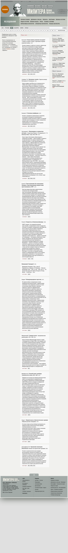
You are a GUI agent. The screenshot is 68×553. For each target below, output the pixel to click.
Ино (12, 28)
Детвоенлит (38, 485)
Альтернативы (38, 484)
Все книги (25, 484)
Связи (21, 28)
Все (3, 28)
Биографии (53, 484)
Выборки (16, 28)
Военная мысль (54, 487)
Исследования (10, 21)
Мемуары (63, 482)
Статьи (26, 28)
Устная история (38, 487)
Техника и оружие (58, 489)
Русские (7, 28)
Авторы (37, 480)
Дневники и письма (55, 482)
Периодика (37, 482)
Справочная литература (56, 493)
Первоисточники (55, 480)
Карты (44, 487)
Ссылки (26, 491)
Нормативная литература (57, 491)
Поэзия (36, 489)
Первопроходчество (39, 491)
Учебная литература (55, 494)
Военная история (61, 484)
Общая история (54, 485)
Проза (52, 489)
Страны (8, 48)
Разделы (26, 486)
